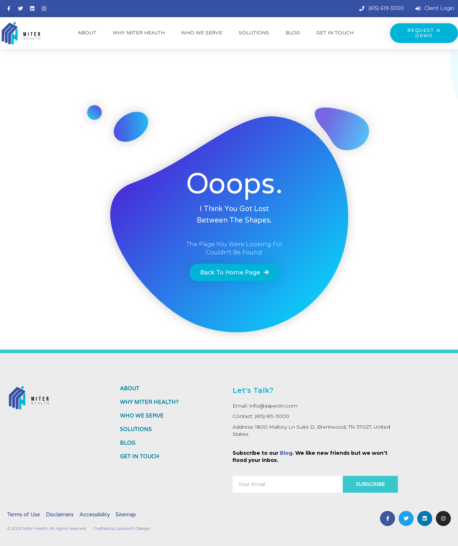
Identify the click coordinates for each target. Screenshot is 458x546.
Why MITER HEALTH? (149, 402)
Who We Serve (201, 33)
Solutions (254, 33)
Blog (293, 33)
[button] (424, 33)
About (87, 33)
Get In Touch (335, 33)
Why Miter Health (139, 33)
